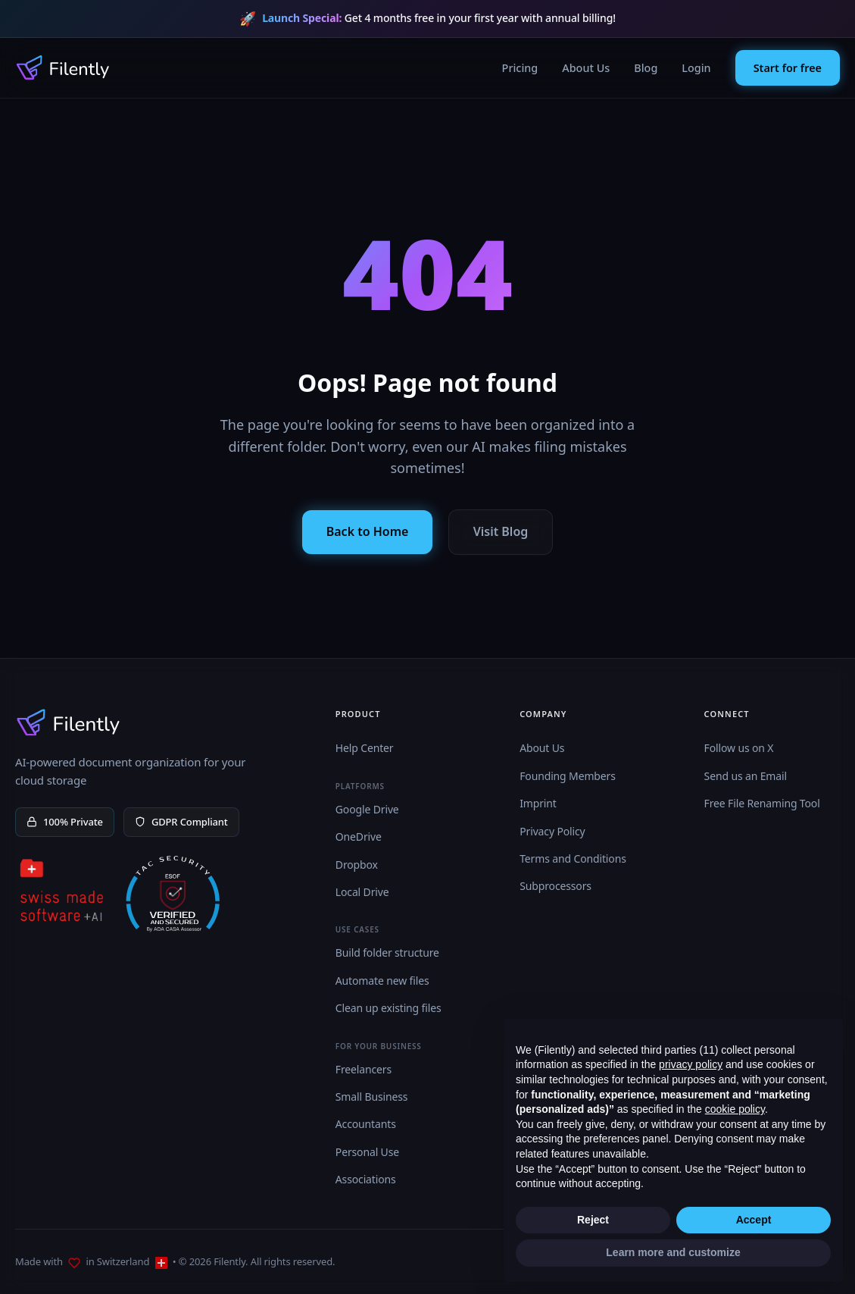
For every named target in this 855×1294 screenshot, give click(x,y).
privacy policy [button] (690, 1064)
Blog (645, 68)
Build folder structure (387, 952)
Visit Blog (501, 531)
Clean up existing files (388, 1008)
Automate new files (382, 980)
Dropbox (356, 864)
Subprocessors (555, 886)
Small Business (371, 1096)
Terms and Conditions (573, 858)
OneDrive (358, 836)
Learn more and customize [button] (673, 1252)
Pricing (520, 68)
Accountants (365, 1124)
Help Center (364, 748)
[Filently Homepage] (63, 67)
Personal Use (367, 1152)
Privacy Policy (552, 831)
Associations (365, 1179)
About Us (586, 68)
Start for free (788, 68)
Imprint (538, 803)
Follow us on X (739, 748)
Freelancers (363, 1069)
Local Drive (362, 892)
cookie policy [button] (735, 1109)
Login (696, 68)
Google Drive (367, 809)
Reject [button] (593, 1220)
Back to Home (367, 531)
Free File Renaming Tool (762, 803)
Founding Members (568, 776)
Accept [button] (754, 1220)
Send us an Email (745, 776)
